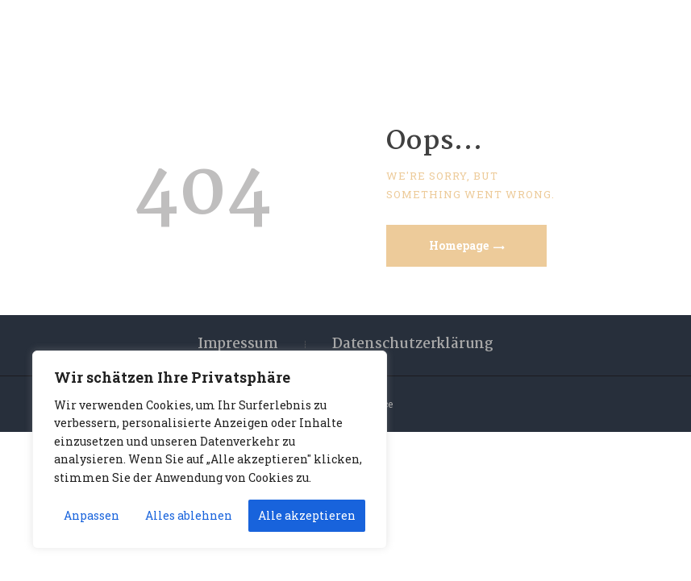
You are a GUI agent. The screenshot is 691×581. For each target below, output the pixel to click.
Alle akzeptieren (307, 515)
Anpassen (91, 515)
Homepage (459, 245)
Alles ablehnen (188, 515)
